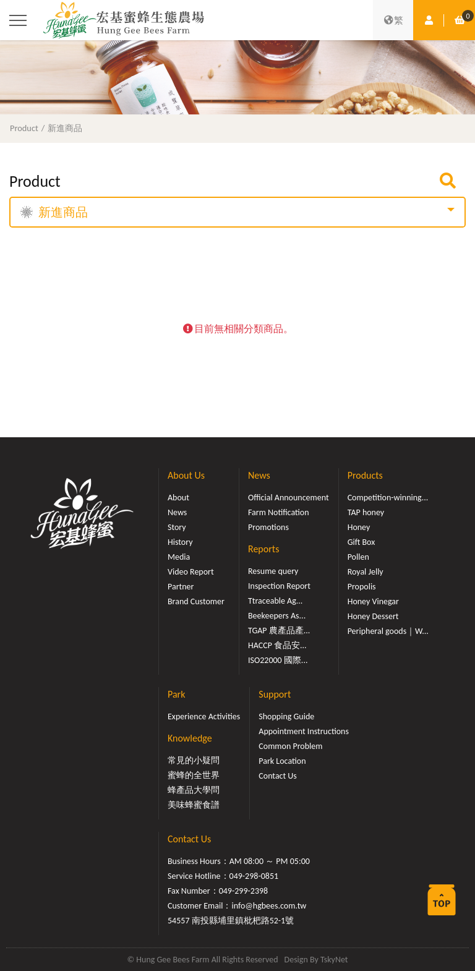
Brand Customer (196, 601)
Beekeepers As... (277, 615)
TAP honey (366, 512)
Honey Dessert (373, 616)
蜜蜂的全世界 (194, 775)
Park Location (282, 761)
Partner (181, 586)
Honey (359, 527)
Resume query (273, 571)
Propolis (362, 586)
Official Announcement (288, 497)
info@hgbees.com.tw (268, 905)
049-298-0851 (254, 876)
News (177, 512)
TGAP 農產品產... (279, 630)
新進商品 (65, 128)
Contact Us (278, 776)
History (180, 542)
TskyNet (334, 959)
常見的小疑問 (194, 760)
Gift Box (361, 542)
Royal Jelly (365, 572)
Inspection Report (279, 586)
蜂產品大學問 (194, 790)
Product (24, 128)
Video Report (191, 572)
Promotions (268, 527)
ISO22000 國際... (277, 660)
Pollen (358, 557)
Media (179, 557)
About (178, 497)
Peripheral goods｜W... (388, 631)
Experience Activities (204, 716)
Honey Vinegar (373, 601)
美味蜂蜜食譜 (194, 805)
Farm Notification (278, 512)
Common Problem (290, 746)
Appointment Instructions (304, 731)
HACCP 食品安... (277, 645)
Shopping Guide (286, 716)
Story (177, 527)
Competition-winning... (388, 497)
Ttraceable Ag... (275, 601)
